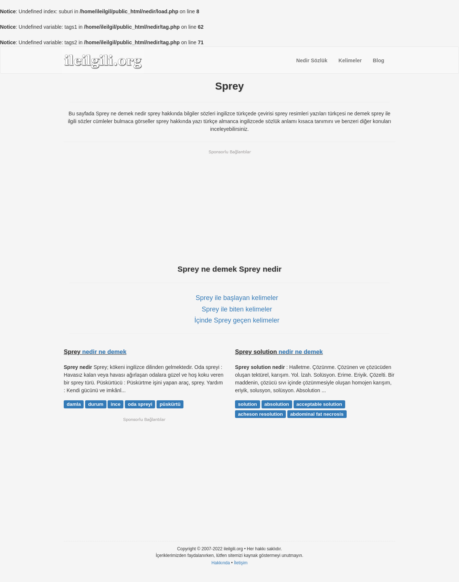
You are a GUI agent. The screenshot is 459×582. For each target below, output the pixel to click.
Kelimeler (350, 60)
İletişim (241, 562)
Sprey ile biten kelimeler (237, 309)
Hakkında (220, 562)
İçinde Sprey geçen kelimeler (236, 320)
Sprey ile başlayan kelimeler (237, 298)
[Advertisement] (229, 206)
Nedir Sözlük (311, 60)
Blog (378, 60)
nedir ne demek (104, 351)
